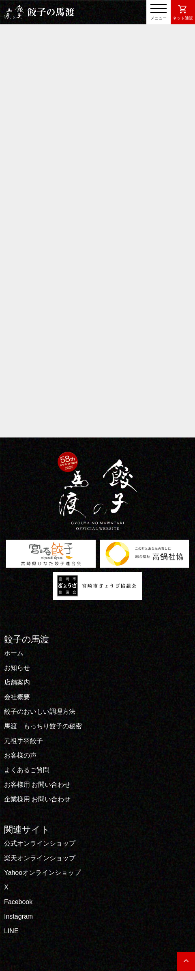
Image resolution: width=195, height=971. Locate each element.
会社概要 (17, 696)
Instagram (18, 916)
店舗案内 (17, 682)
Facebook (18, 901)
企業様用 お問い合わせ (37, 799)
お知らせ (17, 667)
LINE (11, 931)
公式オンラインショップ (39, 843)
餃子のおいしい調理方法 (39, 711)
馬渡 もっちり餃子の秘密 (43, 726)
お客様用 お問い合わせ (37, 784)
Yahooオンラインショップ (42, 872)
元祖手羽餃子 (23, 740)
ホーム (14, 653)
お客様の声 (20, 755)
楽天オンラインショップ (39, 858)
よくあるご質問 (26, 769)
